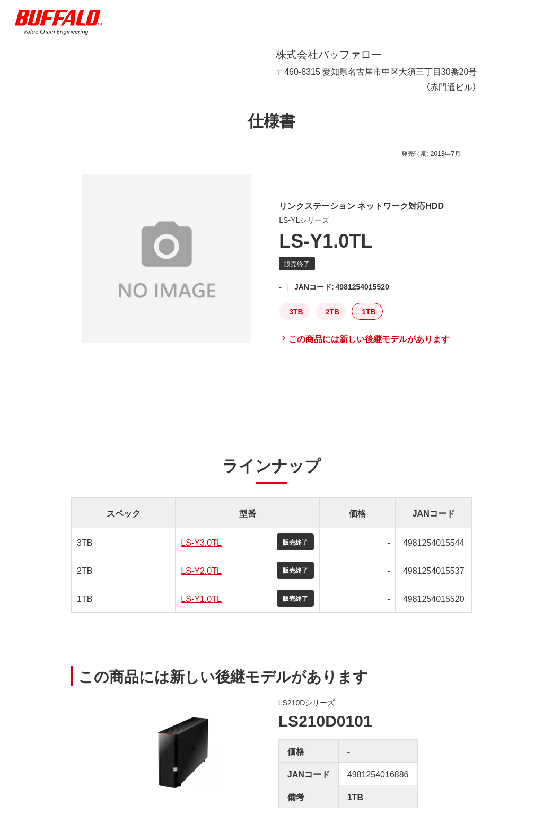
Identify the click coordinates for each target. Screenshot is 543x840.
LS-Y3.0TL (201, 542)
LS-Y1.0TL (201, 598)
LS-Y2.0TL (201, 570)
